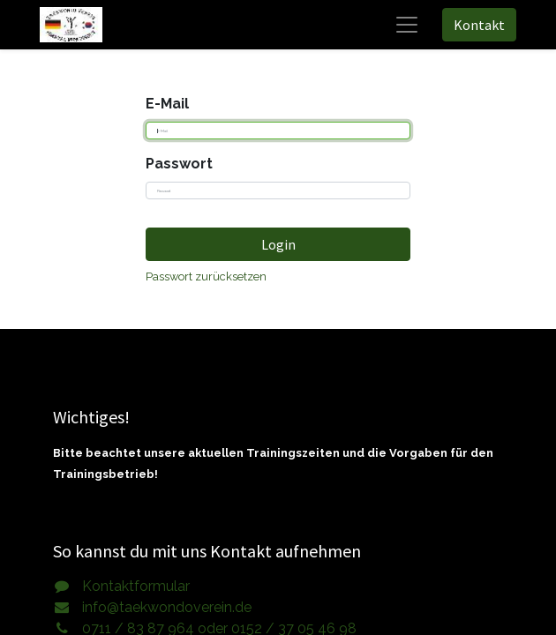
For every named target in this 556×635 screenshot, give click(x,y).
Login (278, 244)
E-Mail (167, 103)
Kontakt (479, 25)
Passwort (179, 163)
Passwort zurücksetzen (206, 276)
